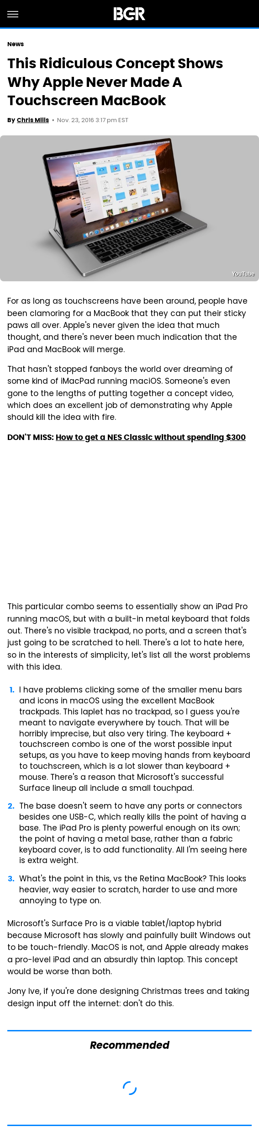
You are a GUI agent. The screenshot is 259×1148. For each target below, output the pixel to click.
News (15, 44)
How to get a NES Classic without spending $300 (151, 437)
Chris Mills (33, 120)
